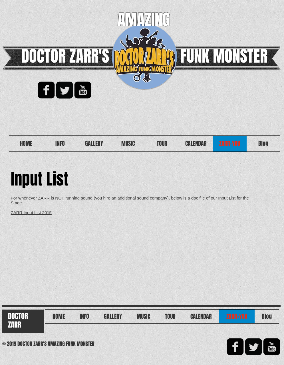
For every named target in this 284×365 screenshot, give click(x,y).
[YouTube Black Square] (82, 90)
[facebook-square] (46, 90)
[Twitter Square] (64, 90)
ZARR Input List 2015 (31, 212)
